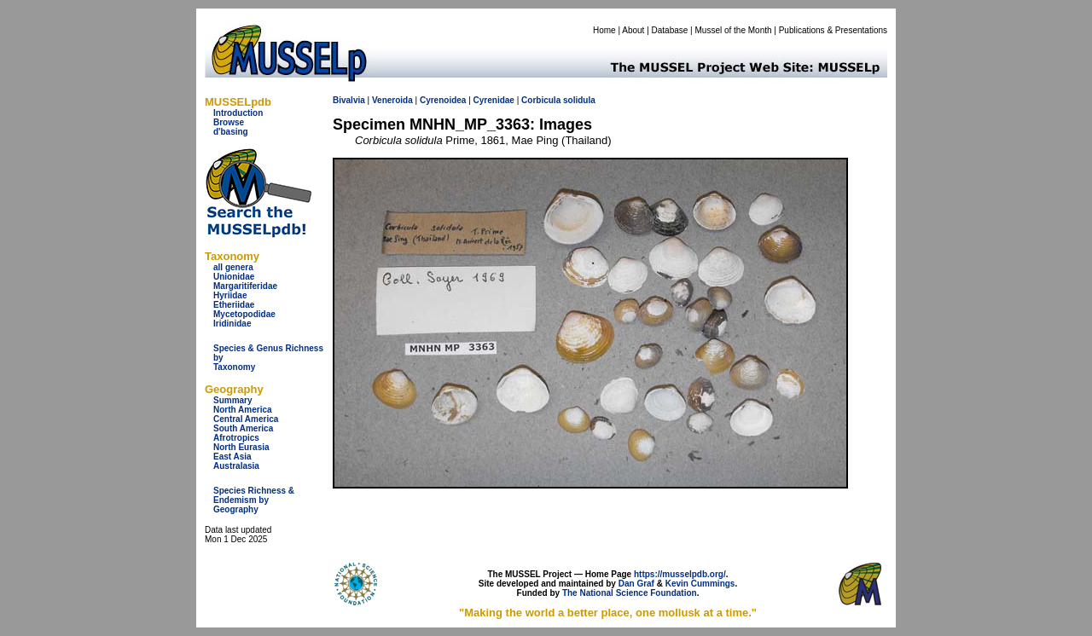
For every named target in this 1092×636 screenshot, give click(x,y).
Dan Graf (636, 583)
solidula (579, 100)
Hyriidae (230, 295)
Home (604, 30)
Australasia (236, 466)
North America (242, 409)
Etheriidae (233, 304)
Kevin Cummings (700, 583)
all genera (233, 267)
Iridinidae (232, 323)
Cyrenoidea (443, 100)
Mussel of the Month (733, 30)
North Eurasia (241, 447)
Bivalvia (349, 100)
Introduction (238, 113)
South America (243, 428)
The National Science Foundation (629, 593)
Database (670, 30)
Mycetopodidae (244, 314)
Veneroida (392, 100)
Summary (233, 400)
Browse (228, 122)
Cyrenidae (493, 100)
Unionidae (233, 276)
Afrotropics (236, 437)
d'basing (230, 131)
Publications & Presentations (833, 30)
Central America (245, 419)
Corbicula (541, 100)
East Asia (232, 456)
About (633, 30)
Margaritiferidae (245, 286)
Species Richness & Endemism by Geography (253, 500)
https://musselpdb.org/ (680, 574)
